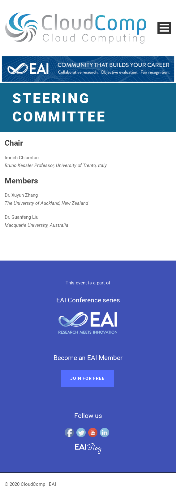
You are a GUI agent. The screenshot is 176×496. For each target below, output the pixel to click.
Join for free (87, 378)
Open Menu (164, 28)
